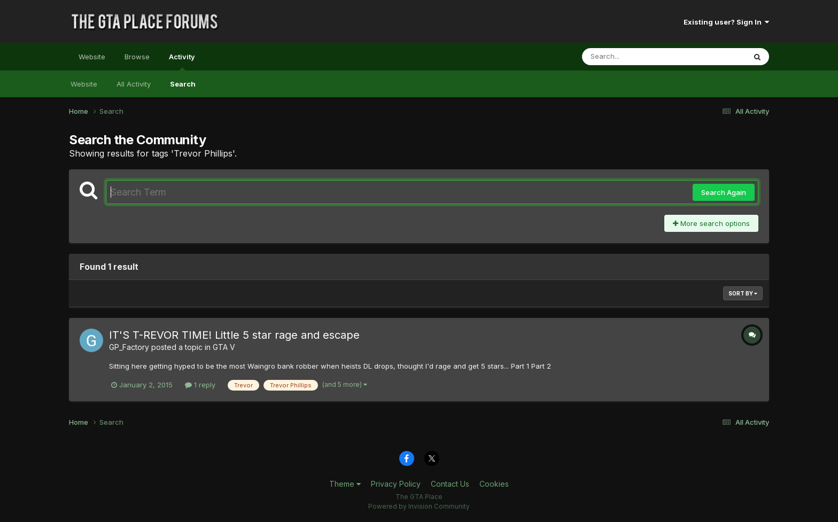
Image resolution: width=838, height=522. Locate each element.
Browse (137, 56)
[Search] (634, 56)
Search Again (723, 192)
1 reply (200, 384)
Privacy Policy (396, 483)
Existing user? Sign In (726, 22)
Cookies (494, 483)
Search (183, 84)
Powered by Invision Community (419, 506)
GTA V (224, 347)
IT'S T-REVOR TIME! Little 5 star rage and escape (234, 335)
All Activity (134, 84)
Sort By (742, 293)
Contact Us (450, 483)
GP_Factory (129, 347)
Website (92, 56)
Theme (345, 483)
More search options (711, 223)
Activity (182, 61)
